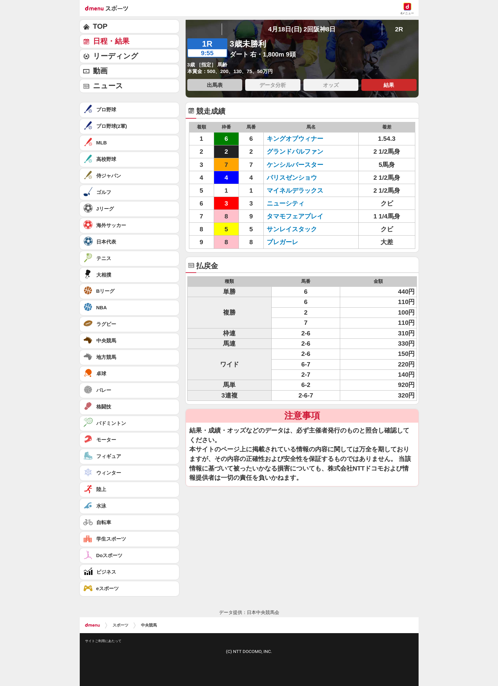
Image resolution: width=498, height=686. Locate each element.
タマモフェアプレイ (295, 216)
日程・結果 (111, 41)
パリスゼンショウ (292, 177)
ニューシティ (285, 203)
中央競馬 (149, 625)
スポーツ (120, 625)
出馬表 (215, 85)
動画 (100, 71)
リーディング (115, 56)
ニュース (108, 86)
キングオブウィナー (295, 138)
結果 (389, 85)
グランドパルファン (295, 151)
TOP (100, 26)
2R (399, 29)
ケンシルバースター (295, 164)
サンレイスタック (292, 229)
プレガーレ (282, 242)
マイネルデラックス (295, 190)
